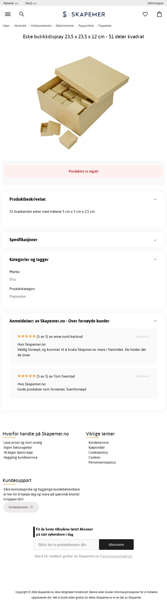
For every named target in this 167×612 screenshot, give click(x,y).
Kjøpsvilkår (97, 447)
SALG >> (30, 3)
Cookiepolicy (98, 452)
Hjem (6, 25)
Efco (12, 279)
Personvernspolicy (102, 462)
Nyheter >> (11, 3)
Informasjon (155, 3)
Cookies (94, 457)
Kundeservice (99, 442)
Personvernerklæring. (116, 556)
